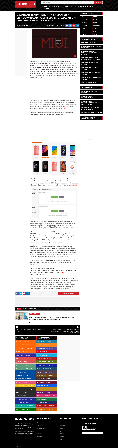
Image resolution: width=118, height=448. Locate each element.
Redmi (95, 22)
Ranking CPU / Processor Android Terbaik (90, 108)
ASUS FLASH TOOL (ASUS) (23, 355)
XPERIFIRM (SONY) (21, 395)
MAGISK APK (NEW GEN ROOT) (24, 406)
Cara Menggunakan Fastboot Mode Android (91, 47)
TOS (86, 6)
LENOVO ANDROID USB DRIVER (45, 406)
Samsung (96, 25)
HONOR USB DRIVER (42, 355)
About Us (39, 436)
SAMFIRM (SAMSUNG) (22, 375)
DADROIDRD (25, 4)
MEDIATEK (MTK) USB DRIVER (45, 368)
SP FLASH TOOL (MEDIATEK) (23, 365)
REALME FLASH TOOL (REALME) (24, 385)
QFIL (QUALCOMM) (21, 358)
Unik (61, 439)
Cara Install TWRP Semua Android (90, 63)
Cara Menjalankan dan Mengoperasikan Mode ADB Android (90, 52)
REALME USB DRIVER (42, 389)
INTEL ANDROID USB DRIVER (45, 365)
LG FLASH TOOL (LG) (21, 382)
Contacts (73, 6)
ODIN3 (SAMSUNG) (21, 372)
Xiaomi (33, 308)
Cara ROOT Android (88, 43)
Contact (39, 433)
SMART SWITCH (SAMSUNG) (23, 379)
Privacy (81, 6)
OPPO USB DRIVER (42, 399)
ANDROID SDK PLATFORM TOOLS (46, 358)
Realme (95, 20)
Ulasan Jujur (63, 436)
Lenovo (84, 28)
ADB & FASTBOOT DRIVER (44, 341)
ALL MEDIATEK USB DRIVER (44, 372)
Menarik (24, 308)
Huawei (84, 22)
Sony (95, 28)
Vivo (94, 31)
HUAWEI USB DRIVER (43, 351)
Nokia (84, 34)
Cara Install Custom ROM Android (90, 68)
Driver (65, 6)
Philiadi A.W (34, 314)
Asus (83, 17)
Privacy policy (40, 422)
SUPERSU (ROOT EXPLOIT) (23, 409)
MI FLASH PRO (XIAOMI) (22, 345)
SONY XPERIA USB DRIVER (44, 392)
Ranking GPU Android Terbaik (91, 113)
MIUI (29, 308)
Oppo (95, 17)
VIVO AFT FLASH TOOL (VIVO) (24, 399)
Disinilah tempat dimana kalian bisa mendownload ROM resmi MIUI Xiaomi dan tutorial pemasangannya (46, 17)
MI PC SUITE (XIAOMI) (22, 351)
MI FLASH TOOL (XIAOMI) (23, 341)
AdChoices (85, 432)
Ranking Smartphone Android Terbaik (88, 97)
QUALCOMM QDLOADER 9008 (45, 362)
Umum (50, 6)
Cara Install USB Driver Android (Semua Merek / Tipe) (91, 58)
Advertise (46, 9)
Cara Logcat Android (88, 82)
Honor (84, 20)
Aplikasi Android (64, 431)
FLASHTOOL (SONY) (21, 392)
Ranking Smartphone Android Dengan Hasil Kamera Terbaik (89, 102)
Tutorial (57, 6)
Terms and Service (41, 428)
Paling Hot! (62, 425)
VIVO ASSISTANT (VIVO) (22, 402)
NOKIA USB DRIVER (42, 385)
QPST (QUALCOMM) (21, 362)
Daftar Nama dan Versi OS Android (90, 92)
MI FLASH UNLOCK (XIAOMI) (24, 348)
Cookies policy (40, 425)
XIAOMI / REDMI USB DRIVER (45, 409)
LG (83, 31)
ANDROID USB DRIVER (43, 345)
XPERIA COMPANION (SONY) (24, 389)
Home (44, 6)
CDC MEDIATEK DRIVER (43, 379)
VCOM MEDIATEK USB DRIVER (45, 375)
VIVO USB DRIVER (42, 402)
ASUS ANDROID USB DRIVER (45, 348)
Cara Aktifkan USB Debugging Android (91, 78)
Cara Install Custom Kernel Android (91, 73)
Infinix (84, 25)
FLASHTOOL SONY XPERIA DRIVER (46, 395)
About (91, 6)
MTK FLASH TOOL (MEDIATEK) (24, 368)
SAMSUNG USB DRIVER (43, 382)
